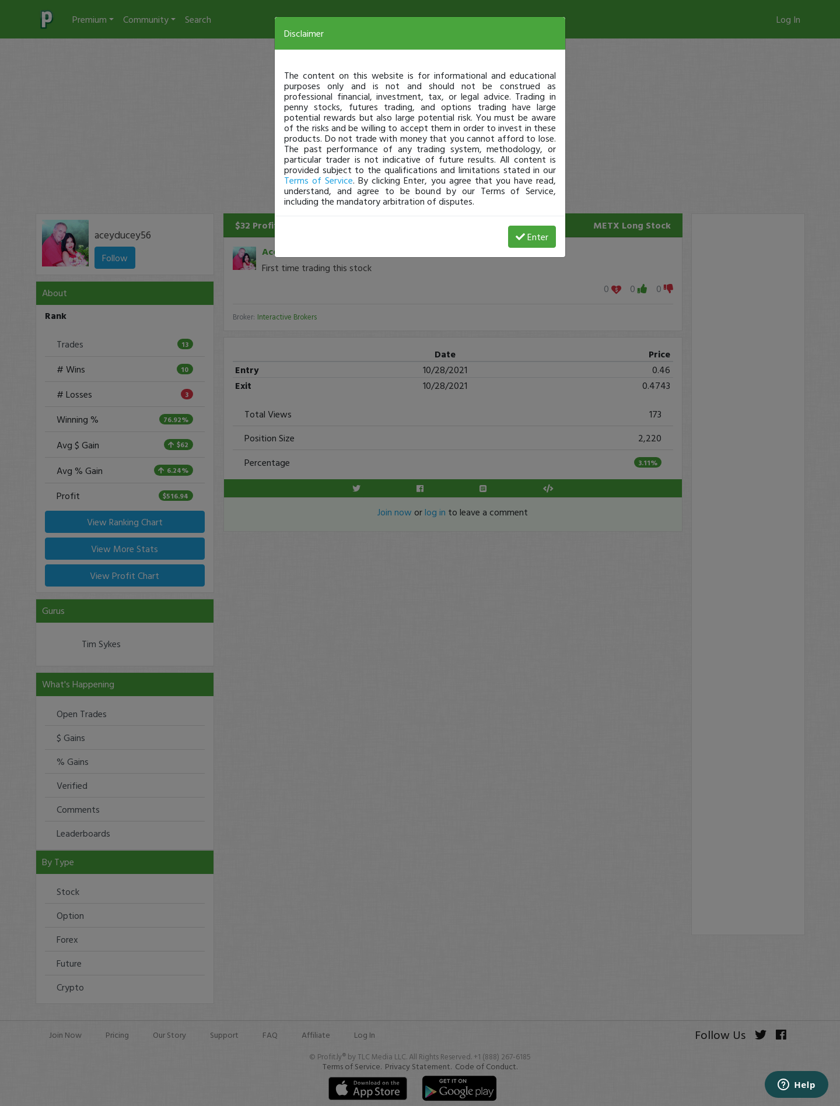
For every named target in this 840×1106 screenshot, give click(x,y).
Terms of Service (318, 180)
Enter (532, 237)
